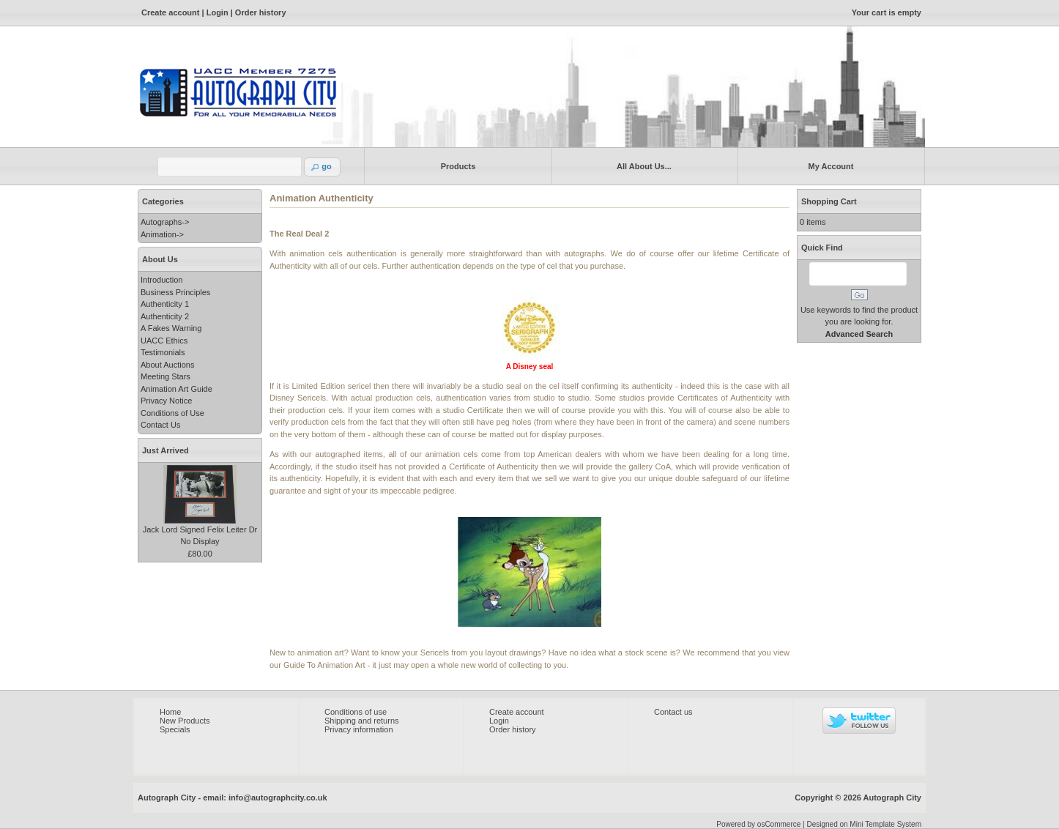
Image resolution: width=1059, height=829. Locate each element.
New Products (184, 720)
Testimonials (163, 352)
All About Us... (641, 166)
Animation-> (162, 234)
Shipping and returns (361, 720)
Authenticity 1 (165, 304)
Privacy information (358, 729)
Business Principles (175, 292)
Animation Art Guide (176, 388)
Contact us (673, 711)
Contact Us (160, 424)
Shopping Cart (829, 201)
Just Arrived (165, 450)
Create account (170, 12)
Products (455, 166)
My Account (827, 166)
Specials (175, 729)
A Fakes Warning (171, 328)
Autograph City (892, 797)
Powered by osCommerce (758, 824)
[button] (322, 166)
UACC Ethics (164, 340)
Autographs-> (165, 222)
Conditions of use (355, 711)
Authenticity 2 (165, 316)
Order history (260, 12)
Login (217, 12)
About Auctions (167, 364)
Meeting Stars (165, 376)
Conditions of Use (172, 413)
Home (170, 711)
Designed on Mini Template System (863, 824)
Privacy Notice (166, 400)
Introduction (161, 279)
